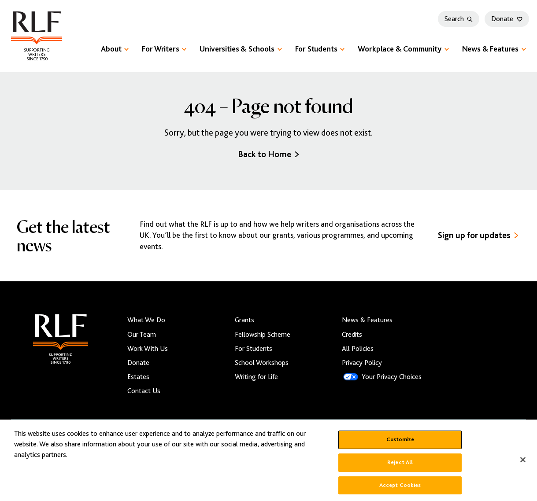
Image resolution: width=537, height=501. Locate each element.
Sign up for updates (478, 235)
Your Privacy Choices (392, 376)
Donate (506, 19)
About (115, 49)
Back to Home (268, 154)
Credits (352, 334)
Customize (400, 444)
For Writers (164, 49)
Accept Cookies (400, 489)
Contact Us (143, 391)
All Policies (358, 348)
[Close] (523, 465)
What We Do (146, 320)
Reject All (400, 466)
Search (458, 19)
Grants (244, 320)
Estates (138, 376)
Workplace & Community (403, 49)
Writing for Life (256, 376)
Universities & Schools (240, 49)
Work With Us (147, 348)
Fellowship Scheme (262, 334)
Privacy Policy (362, 362)
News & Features (494, 49)
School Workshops (262, 362)
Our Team (141, 334)
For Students (320, 49)
